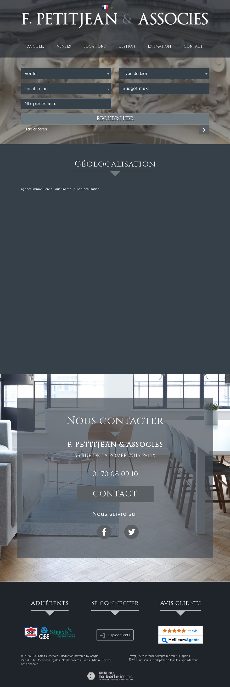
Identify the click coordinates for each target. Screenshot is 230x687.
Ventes (64, 46)
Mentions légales (49, 660)
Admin (96, 660)
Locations (94, 46)
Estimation (159, 46)
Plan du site (28, 660)
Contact (193, 46)
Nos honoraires (71, 660)
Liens (86, 660)
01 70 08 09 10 (115, 474)
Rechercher (115, 118)
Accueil (35, 46)
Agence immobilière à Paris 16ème (46, 189)
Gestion (127, 46)
